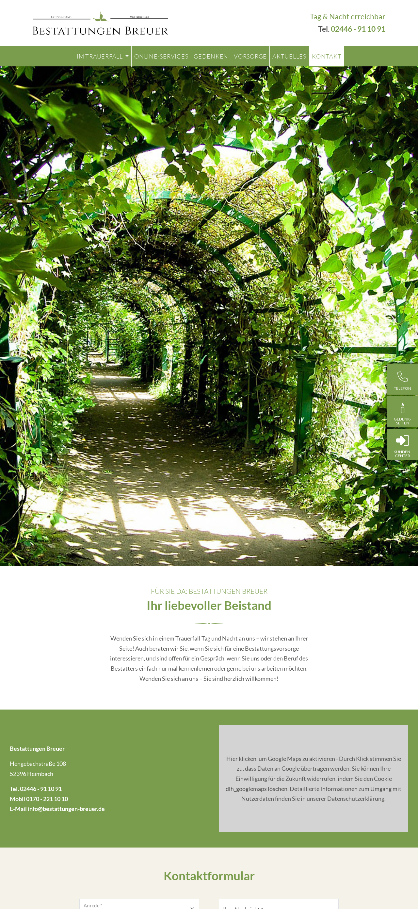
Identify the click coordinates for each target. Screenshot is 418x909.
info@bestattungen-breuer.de (66, 808)
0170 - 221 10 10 (47, 798)
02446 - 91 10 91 (358, 29)
